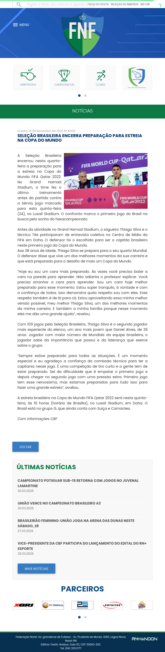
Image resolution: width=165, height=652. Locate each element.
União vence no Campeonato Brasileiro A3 (59, 503)
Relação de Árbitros (124, 4)
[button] (79, 95)
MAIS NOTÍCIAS (36, 569)
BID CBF (145, 4)
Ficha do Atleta (98, 4)
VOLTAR (25, 447)
